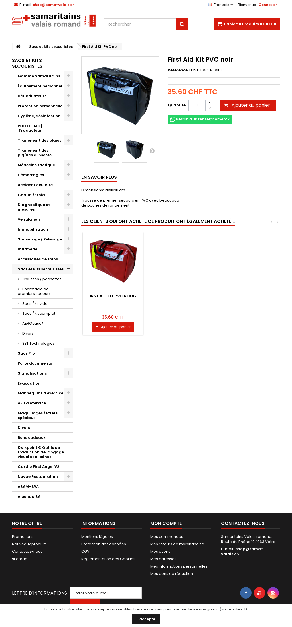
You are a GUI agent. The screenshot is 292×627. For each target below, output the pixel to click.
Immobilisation (33, 229)
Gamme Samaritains (39, 76)
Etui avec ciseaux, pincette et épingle (176, 298)
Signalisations (32, 373)
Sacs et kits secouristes (41, 269)
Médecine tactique (36, 165)
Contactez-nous (27, 551)
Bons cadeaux (32, 437)
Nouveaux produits (29, 544)
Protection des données (103, 544)
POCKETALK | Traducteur (30, 128)
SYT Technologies (38, 343)
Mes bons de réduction (171, 573)
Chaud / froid (31, 195)
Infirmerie (27, 249)
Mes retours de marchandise (177, 544)
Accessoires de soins (38, 259)
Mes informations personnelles (179, 566)
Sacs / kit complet (38, 313)
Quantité (177, 105)
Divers (27, 333)
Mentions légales (97, 536)
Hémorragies (31, 175)
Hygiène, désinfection (39, 116)
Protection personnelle (40, 106)
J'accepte (146, 619)
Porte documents (35, 363)
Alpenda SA (29, 496)
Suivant (152, 150)
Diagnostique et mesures (34, 207)
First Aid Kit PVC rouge (239, 296)
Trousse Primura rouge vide (112, 298)
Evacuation (29, 383)
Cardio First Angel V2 (38, 466)
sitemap (19, 559)
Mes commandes (166, 536)
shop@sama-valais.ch (242, 551)
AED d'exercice (32, 403)
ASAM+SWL (28, 486)
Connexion (268, 4)
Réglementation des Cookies (108, 559)
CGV (85, 551)
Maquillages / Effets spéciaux (38, 415)
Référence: (178, 70)
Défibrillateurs (32, 96)
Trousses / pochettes (41, 279)
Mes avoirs (160, 551)
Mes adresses (163, 559)
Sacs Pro (26, 353)
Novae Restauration (38, 476)
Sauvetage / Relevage (40, 239)
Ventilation (29, 219)
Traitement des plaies (39, 140)
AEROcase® (32, 323)
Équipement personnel (40, 86)
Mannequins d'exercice (40, 393)
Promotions (22, 536)
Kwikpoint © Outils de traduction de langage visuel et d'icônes (41, 452)
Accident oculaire (35, 185)
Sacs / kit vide (34, 303)
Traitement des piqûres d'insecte (35, 153)
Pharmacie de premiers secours (34, 291)
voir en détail (233, 609)
